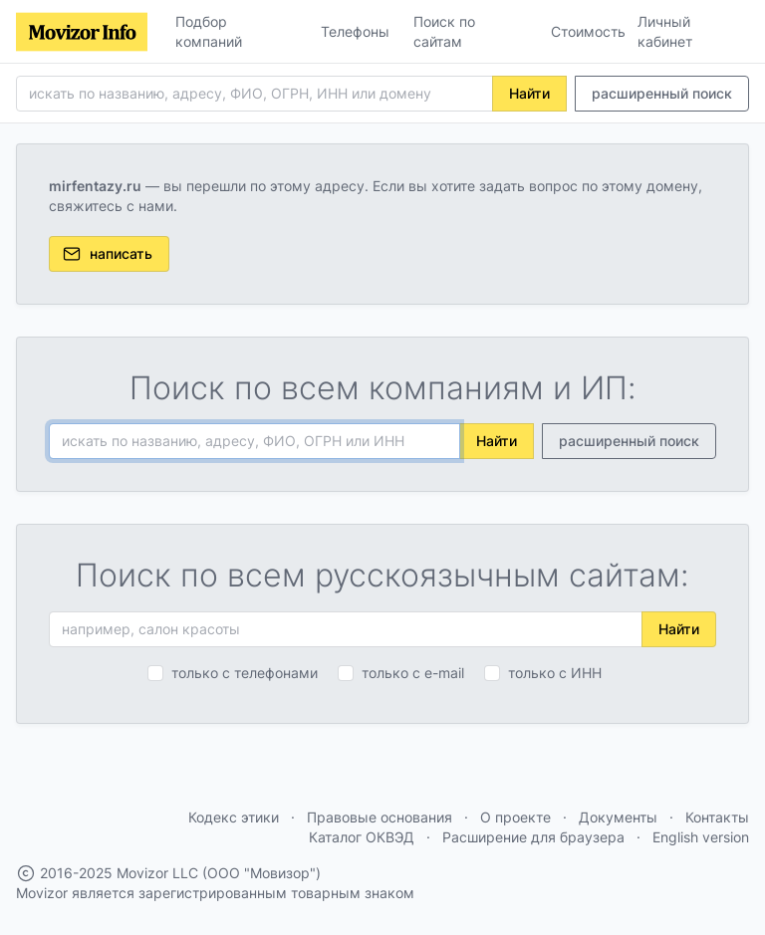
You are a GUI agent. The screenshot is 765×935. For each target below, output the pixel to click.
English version (700, 836)
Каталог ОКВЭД (361, 836)
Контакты (717, 817)
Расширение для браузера (533, 836)
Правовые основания (379, 817)
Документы (618, 817)
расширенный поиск (662, 93)
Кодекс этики (233, 817)
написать (107, 254)
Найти (529, 93)
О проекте (515, 817)
